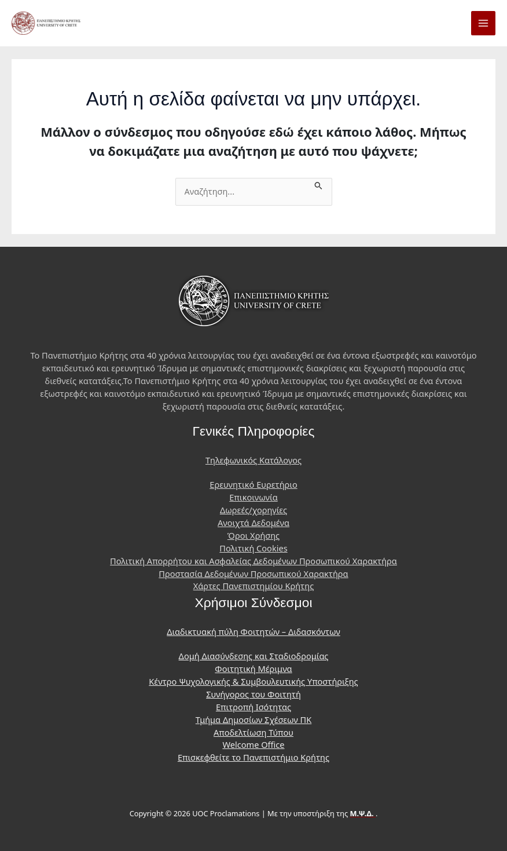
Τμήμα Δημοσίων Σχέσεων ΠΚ (254, 719)
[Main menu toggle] (483, 23)
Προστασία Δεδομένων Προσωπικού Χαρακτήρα (253, 573)
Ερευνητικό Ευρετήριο (253, 484)
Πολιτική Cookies (253, 548)
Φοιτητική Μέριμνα (253, 668)
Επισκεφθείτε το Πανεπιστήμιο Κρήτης (253, 757)
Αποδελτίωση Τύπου (253, 732)
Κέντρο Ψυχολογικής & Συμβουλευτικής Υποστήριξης (253, 681)
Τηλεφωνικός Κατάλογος (253, 460)
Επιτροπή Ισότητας (253, 707)
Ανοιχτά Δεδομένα (253, 522)
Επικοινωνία (253, 497)
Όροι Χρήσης (253, 535)
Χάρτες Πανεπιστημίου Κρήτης (253, 585)
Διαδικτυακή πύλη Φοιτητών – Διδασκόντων (253, 631)
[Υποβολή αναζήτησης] (318, 184)
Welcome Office (253, 744)
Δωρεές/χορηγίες (253, 510)
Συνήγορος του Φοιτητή (253, 694)
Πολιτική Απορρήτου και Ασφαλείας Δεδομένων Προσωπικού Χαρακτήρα (253, 561)
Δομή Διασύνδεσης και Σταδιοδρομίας (254, 656)
